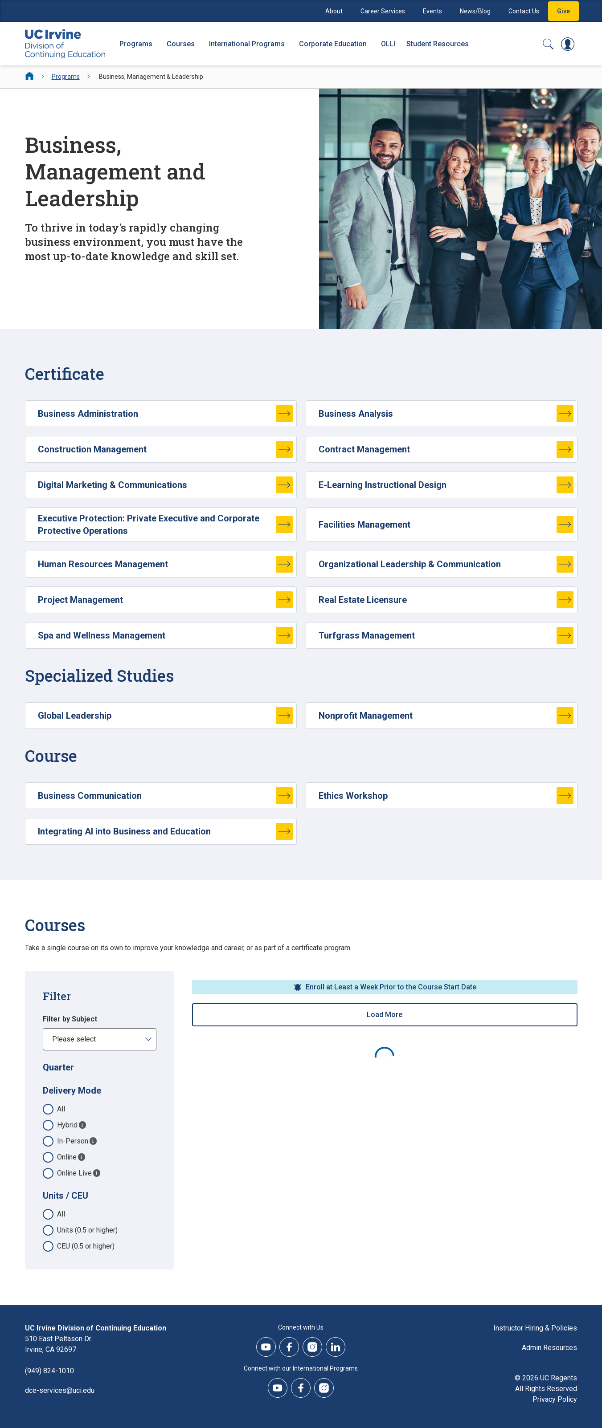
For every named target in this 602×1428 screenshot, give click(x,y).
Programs (66, 76)
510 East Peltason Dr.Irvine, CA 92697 (58, 1344)
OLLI (388, 44)
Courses (181, 44)
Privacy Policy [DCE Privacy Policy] (554, 1399)
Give (563, 11)
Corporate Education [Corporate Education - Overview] (333, 44)
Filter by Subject (70, 1019)
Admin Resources (549, 1347)
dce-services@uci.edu (59, 1390)
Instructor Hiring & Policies (535, 1328)
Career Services (382, 11)
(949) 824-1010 (49, 1371)
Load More (384, 1014)
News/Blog (475, 11)
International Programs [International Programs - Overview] (247, 44)
